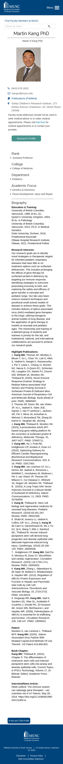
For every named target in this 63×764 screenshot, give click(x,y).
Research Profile (26, 138)
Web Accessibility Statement (31, 759)
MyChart (41, 122)
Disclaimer (21, 756)
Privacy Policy (36, 756)
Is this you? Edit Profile (19, 721)
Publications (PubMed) (24, 98)
